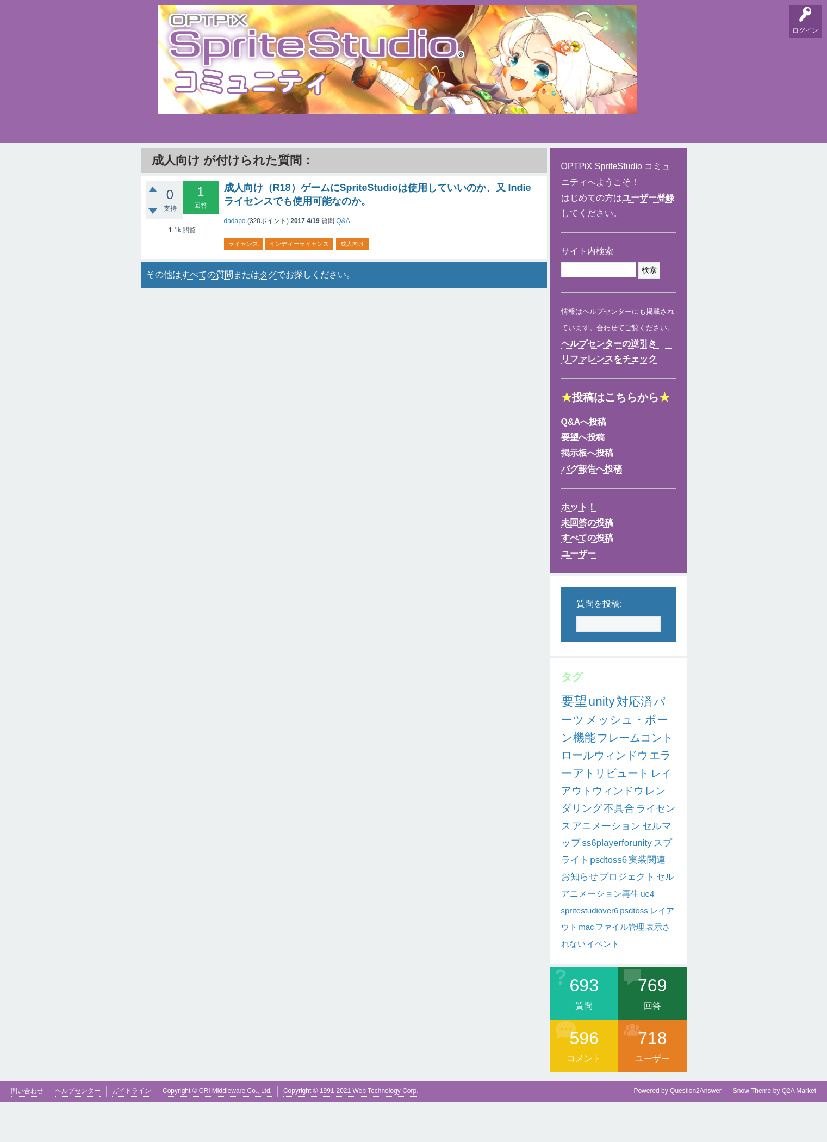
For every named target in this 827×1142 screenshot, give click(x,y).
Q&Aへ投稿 (584, 461)
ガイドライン (131, 1130)
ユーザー (578, 593)
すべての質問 (207, 314)
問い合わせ (27, 1130)
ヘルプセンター (78, 1130)
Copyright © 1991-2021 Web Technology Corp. (351, 1130)
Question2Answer (696, 1130)
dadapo (235, 260)
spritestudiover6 (590, 949)
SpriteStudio (650, 163)
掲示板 (237, 163)
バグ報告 (272, 163)
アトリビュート (611, 813)
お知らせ (579, 916)
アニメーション (606, 865)
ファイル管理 (619, 966)
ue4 (647, 933)
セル (665, 916)
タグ (341, 161)
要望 (203, 163)
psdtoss (634, 949)
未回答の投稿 (587, 562)
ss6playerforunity (617, 883)
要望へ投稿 (583, 477)
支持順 (307, 163)
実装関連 (647, 899)
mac (586, 966)
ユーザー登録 (648, 237)
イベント (603, 983)
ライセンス (243, 283)
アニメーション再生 (600, 933)
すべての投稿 (587, 577)
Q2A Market (799, 1130)
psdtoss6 (608, 899)
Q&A (169, 163)
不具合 (619, 848)
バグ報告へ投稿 (591, 508)
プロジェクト (627, 916)
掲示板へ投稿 (587, 492)
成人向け (352, 283)
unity (601, 741)
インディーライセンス (299, 283)
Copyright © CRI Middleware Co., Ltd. (217, 1130)
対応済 (634, 741)
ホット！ (578, 546)
